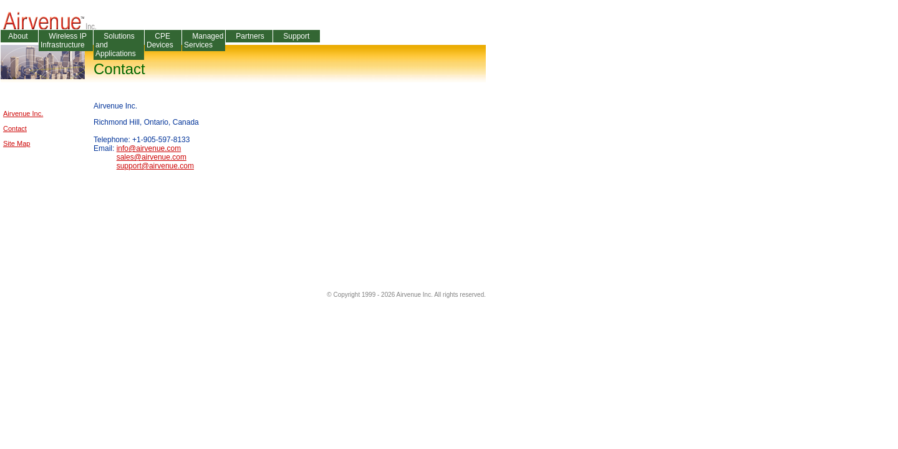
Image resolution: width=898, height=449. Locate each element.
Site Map (16, 143)
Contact (15, 128)
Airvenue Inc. (23, 113)
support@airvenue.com (155, 166)
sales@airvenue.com (151, 157)
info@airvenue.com (149, 148)
